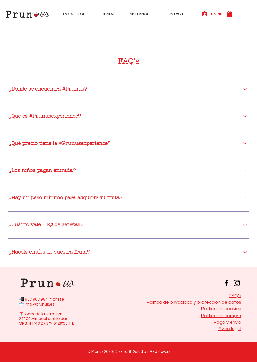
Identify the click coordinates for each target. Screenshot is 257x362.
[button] (229, 14)
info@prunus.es (40, 304)
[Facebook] (226, 283)
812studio (137, 352)
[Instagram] (237, 283)
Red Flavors (160, 352)
